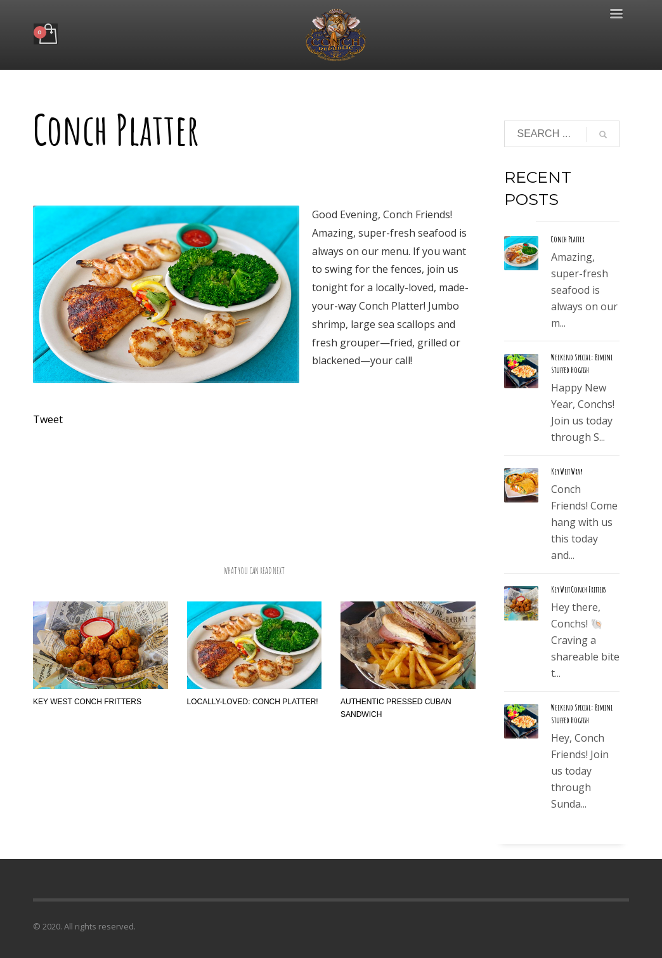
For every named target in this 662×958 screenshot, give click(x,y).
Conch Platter (568, 239)
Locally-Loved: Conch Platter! (252, 701)
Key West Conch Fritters (87, 701)
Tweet (48, 419)
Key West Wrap (566, 471)
